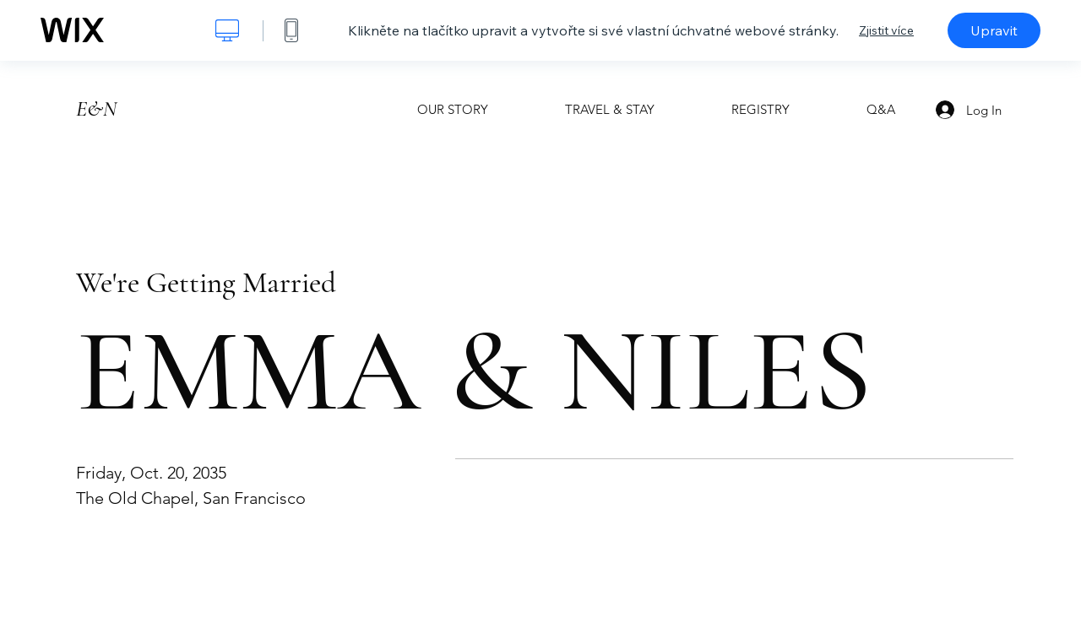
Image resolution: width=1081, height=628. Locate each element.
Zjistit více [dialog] (886, 30)
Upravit (994, 30)
